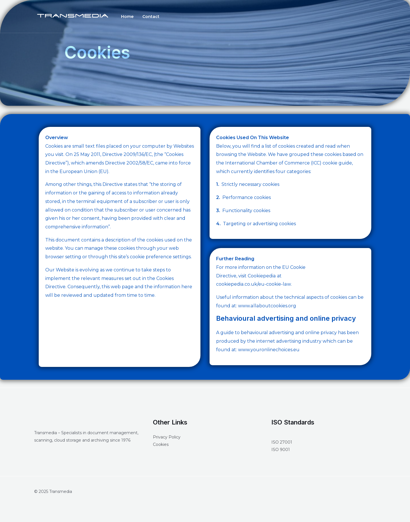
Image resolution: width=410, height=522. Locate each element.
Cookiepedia (262, 276)
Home (125, 16)
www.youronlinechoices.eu (269, 349)
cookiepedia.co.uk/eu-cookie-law (253, 284)
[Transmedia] (72, 16)
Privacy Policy (167, 437)
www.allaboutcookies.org (267, 305)
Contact (145, 16)
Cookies (161, 444)
